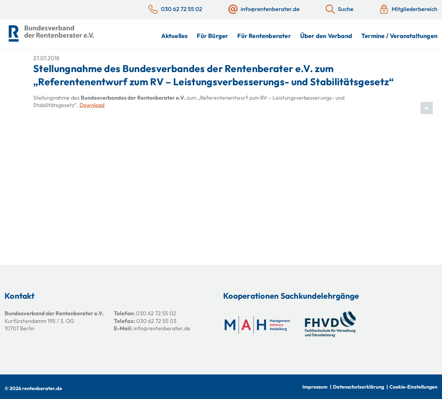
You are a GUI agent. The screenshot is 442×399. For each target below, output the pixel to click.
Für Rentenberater (264, 36)
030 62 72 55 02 (156, 313)
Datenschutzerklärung (358, 387)
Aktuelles (174, 36)
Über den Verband (326, 36)
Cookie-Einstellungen (413, 387)
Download (91, 105)
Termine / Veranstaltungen (399, 36)
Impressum (315, 387)
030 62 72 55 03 (156, 320)
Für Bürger (212, 36)
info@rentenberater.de (162, 328)
